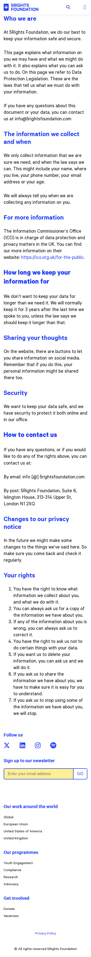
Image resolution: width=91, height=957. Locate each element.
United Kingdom (16, 839)
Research (11, 878)
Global (8, 818)
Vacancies (11, 916)
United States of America (23, 832)
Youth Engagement (18, 864)
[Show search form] (68, 7)
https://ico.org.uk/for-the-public (52, 258)
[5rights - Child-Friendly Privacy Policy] (21, 7)
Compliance (12, 871)
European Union (16, 825)
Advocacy (11, 885)
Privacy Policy (45, 934)
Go (80, 774)
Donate (9, 909)
